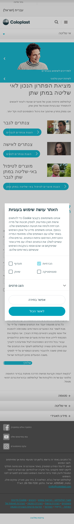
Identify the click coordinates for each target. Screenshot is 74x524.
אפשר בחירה (37, 300)
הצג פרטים (16, 286)
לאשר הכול (37, 311)
